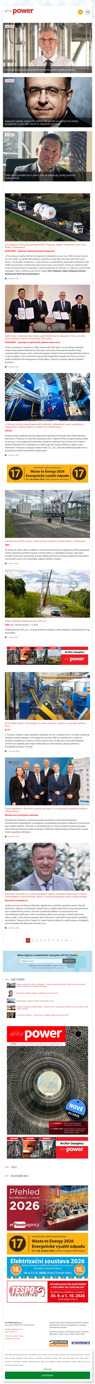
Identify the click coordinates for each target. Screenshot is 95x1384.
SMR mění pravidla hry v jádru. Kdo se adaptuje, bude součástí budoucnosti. (40, 176)
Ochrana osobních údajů (14, 1336)
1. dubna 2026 (12, 637)
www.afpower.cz (11, 1332)
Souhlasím (47, 1375)
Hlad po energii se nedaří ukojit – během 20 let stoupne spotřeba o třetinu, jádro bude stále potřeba (52, 1008)
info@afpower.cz (16, 1329)
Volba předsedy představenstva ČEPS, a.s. (26, 620)
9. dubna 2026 (12, 563)
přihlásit (69, 961)
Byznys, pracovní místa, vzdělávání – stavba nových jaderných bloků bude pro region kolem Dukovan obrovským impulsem (50, 985)
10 (66, 940)
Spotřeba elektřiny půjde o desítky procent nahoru (37, 993)
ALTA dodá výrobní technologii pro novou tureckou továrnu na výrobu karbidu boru (45, 724)
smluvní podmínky (57, 968)
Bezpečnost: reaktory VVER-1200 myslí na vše (35, 1001)
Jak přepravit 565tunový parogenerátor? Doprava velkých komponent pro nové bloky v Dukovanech (45, 246)
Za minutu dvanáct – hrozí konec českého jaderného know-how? (42, 1015)
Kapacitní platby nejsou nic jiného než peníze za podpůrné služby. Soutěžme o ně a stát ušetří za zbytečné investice (42, 122)
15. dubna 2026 (13, 455)
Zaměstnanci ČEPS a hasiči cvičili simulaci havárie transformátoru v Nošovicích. (45, 541)
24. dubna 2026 (13, 278)
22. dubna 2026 (13, 367)
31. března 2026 (13, 751)
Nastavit (47, 1369)
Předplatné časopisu (12, 1338)
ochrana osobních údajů (40, 968)
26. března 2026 (13, 928)
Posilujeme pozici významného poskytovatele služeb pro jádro (40, 69)
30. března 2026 (13, 836)
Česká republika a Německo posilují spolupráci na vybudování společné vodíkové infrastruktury (46, 810)
